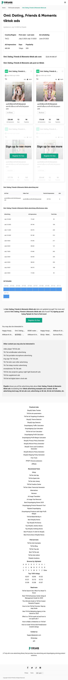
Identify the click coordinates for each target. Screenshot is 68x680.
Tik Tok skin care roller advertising (15, 362)
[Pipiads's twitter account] (32, 667)
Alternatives (34, 490)
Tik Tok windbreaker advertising (14, 352)
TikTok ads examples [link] (14, 7)
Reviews (34, 493)
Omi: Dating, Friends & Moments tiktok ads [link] (34, 7)
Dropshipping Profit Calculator (34, 434)
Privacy (26, 673)
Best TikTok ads (34, 552)
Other (45, 570)
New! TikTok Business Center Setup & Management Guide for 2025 (34, 597)
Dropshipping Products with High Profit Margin (34, 513)
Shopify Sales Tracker (34, 410)
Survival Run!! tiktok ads (59, 335)
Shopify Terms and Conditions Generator (34, 448)
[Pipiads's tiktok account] (36, 667)
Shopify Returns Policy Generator (34, 452)
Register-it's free (18, 156)
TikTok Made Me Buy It (34, 517)
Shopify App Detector (34, 422)
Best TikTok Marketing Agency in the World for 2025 (34, 612)
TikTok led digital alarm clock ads (15, 378)
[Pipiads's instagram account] (40, 667)
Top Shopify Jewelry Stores (34, 526)
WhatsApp (34, 638)
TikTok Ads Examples (34, 543)
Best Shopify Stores (34, 520)
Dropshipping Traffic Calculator (34, 425)
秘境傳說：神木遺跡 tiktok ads (21, 335)
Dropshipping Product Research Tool (33, 505)
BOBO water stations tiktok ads (34, 331)
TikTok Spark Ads (34, 478)
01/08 (34, 582)
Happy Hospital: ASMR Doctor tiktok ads (8, 331)
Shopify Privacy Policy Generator (34, 440)
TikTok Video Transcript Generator (34, 487)
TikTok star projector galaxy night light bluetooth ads (22, 372)
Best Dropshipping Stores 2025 (34, 502)
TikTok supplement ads (11, 375)
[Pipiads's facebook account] (27, 667)
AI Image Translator (34, 496)
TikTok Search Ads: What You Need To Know (34, 592)
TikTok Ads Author (34, 555)
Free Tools (34, 458)
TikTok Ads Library (34, 481)
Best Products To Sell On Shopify (34, 532)
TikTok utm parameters (34, 413)
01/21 (27, 579)
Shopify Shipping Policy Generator (34, 455)
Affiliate (34, 464)
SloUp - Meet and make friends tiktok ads (46, 335)
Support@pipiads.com (34, 635)
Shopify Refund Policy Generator (34, 444)
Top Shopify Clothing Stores (34, 529)
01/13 (34, 579)
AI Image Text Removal (34, 499)
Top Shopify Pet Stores (34, 523)
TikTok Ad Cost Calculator (34, 431)
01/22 (41, 576)
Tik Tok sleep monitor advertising (15, 365)
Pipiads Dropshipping (34, 508)
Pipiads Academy (34, 558)
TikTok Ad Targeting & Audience (34, 416)
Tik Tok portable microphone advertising (17, 355)
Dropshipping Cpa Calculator (34, 428)
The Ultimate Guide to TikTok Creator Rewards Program (34, 602)
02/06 (34, 576)
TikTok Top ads (34, 549)
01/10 (41, 579)
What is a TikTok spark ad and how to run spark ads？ (34, 618)
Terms (31, 673)
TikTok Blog (34, 546)
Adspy (34, 472)
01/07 (41, 582)
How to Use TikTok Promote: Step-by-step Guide (34, 607)
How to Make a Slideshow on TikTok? (34, 622)
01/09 (27, 582)
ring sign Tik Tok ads (10, 359)
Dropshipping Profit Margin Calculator (34, 437)
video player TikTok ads (11, 349)
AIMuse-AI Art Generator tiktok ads (59, 331)
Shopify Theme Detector (34, 419)
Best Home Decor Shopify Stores (34, 535)
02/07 (27, 576)
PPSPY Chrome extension (34, 461)
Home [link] (4, 7)
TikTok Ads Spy (34, 475)
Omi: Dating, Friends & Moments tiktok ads (21, 331)
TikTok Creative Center (34, 484)
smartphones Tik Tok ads (12, 369)
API (34, 641)
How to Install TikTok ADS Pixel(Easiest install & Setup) (34, 626)
